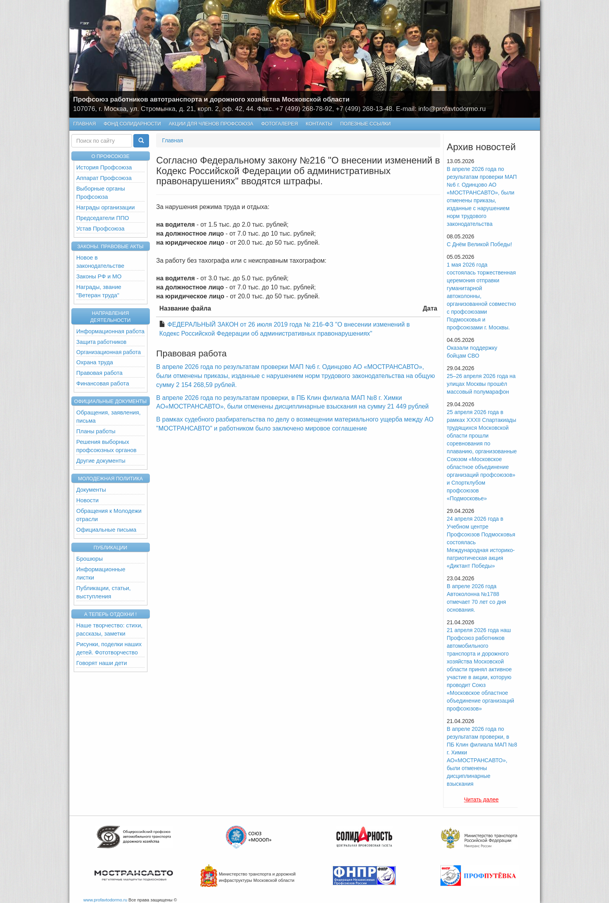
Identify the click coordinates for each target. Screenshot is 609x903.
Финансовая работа (102, 383)
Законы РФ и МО (99, 276)
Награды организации (105, 207)
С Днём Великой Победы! (479, 244)
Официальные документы (110, 401)
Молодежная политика (110, 478)
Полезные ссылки (365, 124)
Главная (84, 124)
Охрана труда (94, 362)
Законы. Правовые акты (110, 246)
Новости (87, 500)
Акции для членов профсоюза (211, 124)
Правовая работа (99, 373)
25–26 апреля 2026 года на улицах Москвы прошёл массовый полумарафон (481, 384)
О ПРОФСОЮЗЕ (110, 156)
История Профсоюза (104, 167)
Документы (91, 490)
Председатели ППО (102, 218)
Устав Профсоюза (100, 228)
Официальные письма (106, 530)
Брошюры (89, 559)
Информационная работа (110, 331)
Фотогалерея (277, 124)
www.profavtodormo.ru (105, 900)
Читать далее (481, 799)
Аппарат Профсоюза (104, 178)
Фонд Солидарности (132, 124)
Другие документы (100, 461)
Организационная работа (108, 352)
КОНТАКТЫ (319, 124)
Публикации (110, 548)
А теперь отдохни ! (110, 614)
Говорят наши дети (101, 663)
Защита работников (101, 342)
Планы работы (96, 431)
